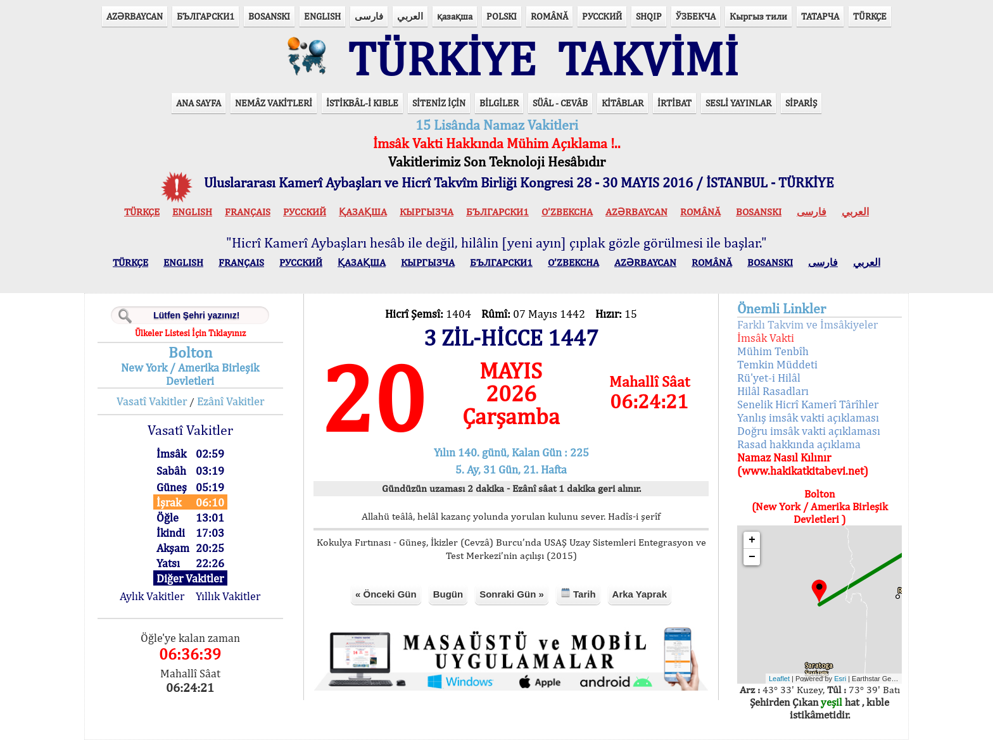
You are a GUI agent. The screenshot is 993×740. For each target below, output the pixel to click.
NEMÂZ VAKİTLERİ (273, 102)
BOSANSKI (269, 16)
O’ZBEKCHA (567, 212)
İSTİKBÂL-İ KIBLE (362, 102)
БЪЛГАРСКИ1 (205, 16)
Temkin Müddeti (777, 364)
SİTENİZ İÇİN (438, 102)
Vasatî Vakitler (152, 401)
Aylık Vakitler (152, 596)
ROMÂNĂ (549, 16)
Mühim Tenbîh (773, 351)
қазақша (454, 16)
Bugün (448, 594)
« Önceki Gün (386, 594)
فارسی (369, 16)
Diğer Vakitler (190, 578)
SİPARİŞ (801, 102)
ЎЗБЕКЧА (696, 16)
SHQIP (649, 16)
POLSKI (501, 16)
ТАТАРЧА (820, 16)
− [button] (752, 557)
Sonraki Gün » (511, 594)
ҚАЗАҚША (363, 212)
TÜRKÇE (870, 16)
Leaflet (779, 678)
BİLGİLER (499, 102)
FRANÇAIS (247, 212)
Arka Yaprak (639, 594)
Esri (840, 678)
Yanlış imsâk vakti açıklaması (808, 417)
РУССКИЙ (602, 16)
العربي (410, 16)
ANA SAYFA (198, 102)
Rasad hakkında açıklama (799, 444)
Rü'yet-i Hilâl (768, 377)
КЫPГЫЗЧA (426, 212)
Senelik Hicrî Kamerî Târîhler (807, 404)
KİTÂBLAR (622, 102)
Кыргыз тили (758, 16)
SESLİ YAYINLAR (738, 102)
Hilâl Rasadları (773, 391)
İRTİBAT (674, 102)
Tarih (578, 593)
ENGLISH (322, 16)
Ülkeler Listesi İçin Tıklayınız (190, 333)
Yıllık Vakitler (228, 596)
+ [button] (752, 540)
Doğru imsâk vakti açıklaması (808, 430)
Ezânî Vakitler (230, 401)
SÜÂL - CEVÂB (560, 102)
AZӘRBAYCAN (134, 16)
